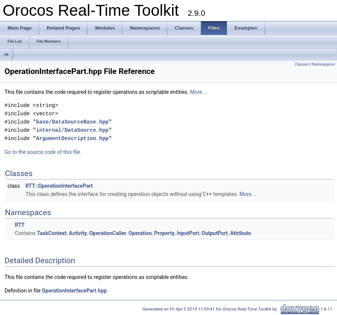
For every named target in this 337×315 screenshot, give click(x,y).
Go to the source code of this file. (43, 152)
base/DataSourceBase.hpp (72, 121)
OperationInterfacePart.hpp (74, 291)
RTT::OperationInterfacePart (59, 186)
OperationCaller (107, 233)
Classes (301, 64)
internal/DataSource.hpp (72, 130)
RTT (19, 225)
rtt (6, 54)
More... (198, 92)
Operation (140, 233)
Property (164, 233)
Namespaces (323, 64)
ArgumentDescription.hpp (72, 138)
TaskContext (51, 233)
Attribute (240, 233)
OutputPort (215, 233)
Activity (78, 233)
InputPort (188, 233)
